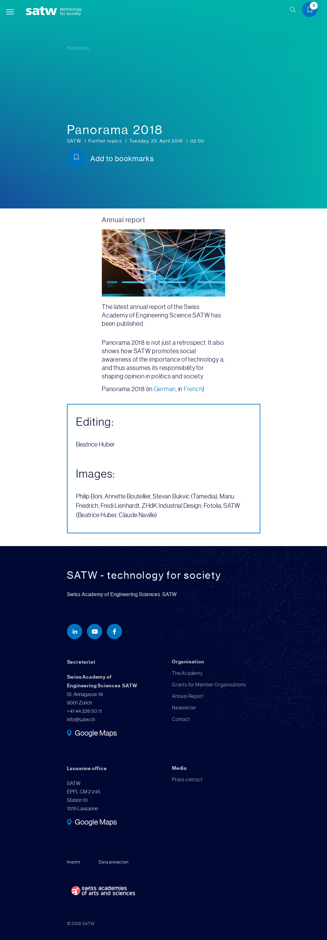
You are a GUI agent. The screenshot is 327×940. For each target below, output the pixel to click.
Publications (78, 48)
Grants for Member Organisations (209, 685)
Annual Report (187, 696)
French (193, 389)
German (165, 389)
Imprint (73, 861)
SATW (75, 141)
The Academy (187, 673)
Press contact (187, 780)
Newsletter (184, 708)
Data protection (114, 861)
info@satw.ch (81, 720)
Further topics (105, 141)
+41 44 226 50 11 (84, 711)
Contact (181, 719)
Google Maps (96, 733)
